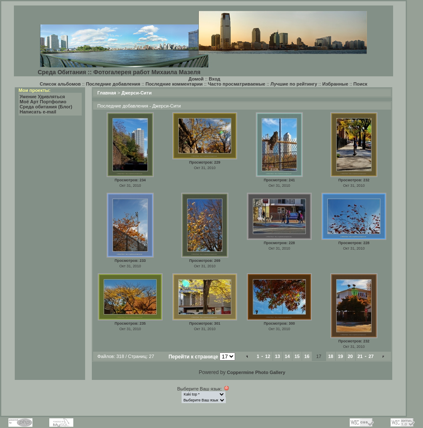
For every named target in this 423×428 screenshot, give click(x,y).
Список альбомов (60, 83)
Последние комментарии (174, 83)
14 (287, 356)
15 (297, 356)
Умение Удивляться (42, 96)
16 (306, 356)
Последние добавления (113, 83)
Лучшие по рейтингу (293, 83)
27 (371, 356)
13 (277, 356)
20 (350, 356)
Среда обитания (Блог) (46, 106)
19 (340, 356)
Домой (195, 78)
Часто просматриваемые (236, 83)
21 (360, 356)
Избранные (335, 83)
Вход (214, 78)
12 (267, 356)
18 (330, 356)
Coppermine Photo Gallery (256, 372)
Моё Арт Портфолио (43, 101)
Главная (106, 92)
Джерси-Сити (136, 92)
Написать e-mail (38, 111)
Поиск (360, 83)
